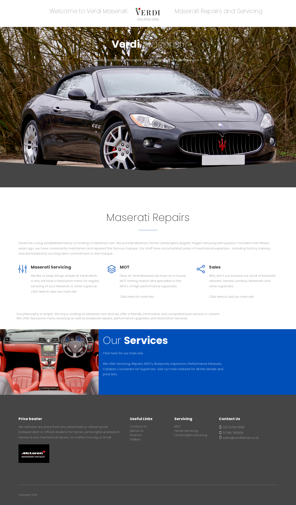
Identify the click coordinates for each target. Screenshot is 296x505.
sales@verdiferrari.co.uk (239, 438)
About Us (136, 431)
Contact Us (138, 426)
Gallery (135, 439)
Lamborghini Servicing (190, 435)
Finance (136, 435)
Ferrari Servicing (186, 431)
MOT (177, 426)
